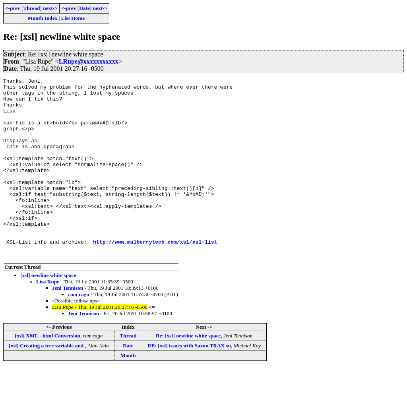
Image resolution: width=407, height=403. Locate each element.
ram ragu (78, 330)
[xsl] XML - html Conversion (47, 371)
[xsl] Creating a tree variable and (47, 381)
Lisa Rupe (47, 317)
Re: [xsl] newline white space (188, 371)
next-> (50, 8)
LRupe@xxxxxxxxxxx (88, 61)
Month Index (42, 18)
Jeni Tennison (67, 324)
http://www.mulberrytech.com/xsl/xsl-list (155, 275)
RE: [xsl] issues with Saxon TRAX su (189, 381)
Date (84, 8)
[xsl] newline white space (48, 311)
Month (128, 391)
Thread (31, 8)
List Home (73, 18)
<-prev (12, 8)
